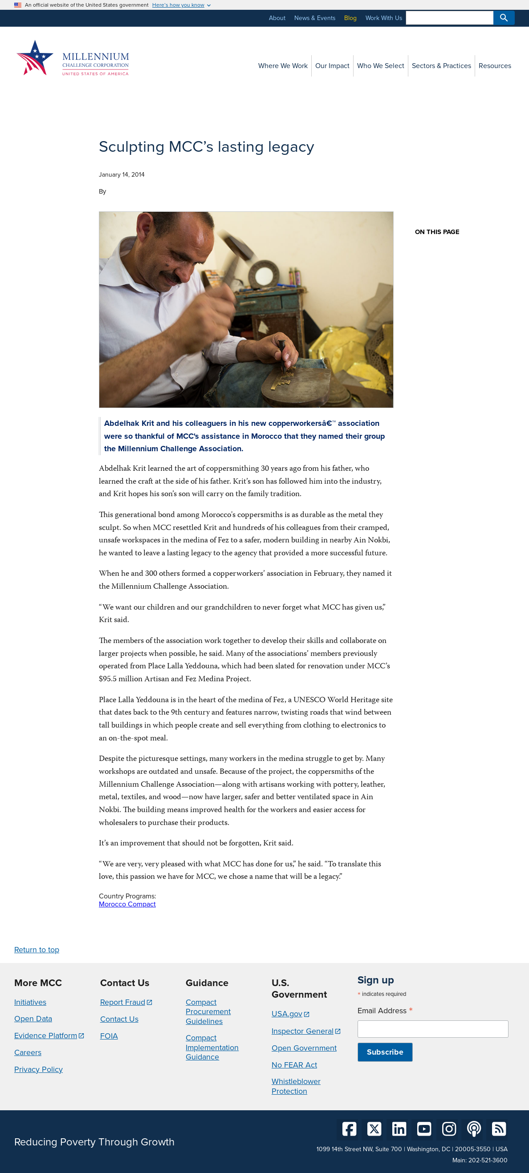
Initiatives (30, 1002)
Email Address (385, 1011)
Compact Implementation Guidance (212, 1047)
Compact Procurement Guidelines (208, 1011)
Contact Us (119, 1019)
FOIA (109, 1036)
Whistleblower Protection (296, 1086)
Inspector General (303, 1031)
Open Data (33, 1018)
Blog (350, 18)
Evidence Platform (45, 1035)
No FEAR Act (294, 1065)
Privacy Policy (38, 1069)
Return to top (36, 949)
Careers (27, 1052)
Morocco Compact (127, 904)
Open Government (304, 1048)
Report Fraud (122, 1002)
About (277, 18)
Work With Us (384, 18)
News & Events (314, 18)
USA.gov (287, 1013)
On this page (437, 232)
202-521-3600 (488, 1160)
